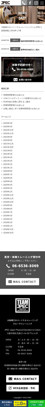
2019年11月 (8, 198)
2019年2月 (7, 222)
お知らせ (15, 40)
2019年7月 (7, 212)
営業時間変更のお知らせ (13, 95)
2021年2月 (7, 164)
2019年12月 (8, 195)
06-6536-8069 (25, 69)
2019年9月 (7, 205)
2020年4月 (7, 185)
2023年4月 (7, 127)
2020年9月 (7, 171)
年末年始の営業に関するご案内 (16, 102)
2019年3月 (7, 219)
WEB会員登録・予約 (24, 388)
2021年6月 (7, 151)
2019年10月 (8, 202)
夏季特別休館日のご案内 (30, 50)
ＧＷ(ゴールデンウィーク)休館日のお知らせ (22, 98)
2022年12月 (8, 130)
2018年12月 (8, 229)
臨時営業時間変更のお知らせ (32, 41)
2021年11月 (8, 144)
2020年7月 (7, 174)
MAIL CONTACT (24, 281)
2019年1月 (7, 226)
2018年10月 (8, 233)
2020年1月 (7, 192)
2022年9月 (7, 137)
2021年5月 (7, 154)
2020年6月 (7, 178)
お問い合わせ (25, 79)
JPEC (29, 398)
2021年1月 (7, 168)
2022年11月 (8, 133)
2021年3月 (7, 161)
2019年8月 (7, 209)
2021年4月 (7, 157)
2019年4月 (7, 216)
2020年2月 (7, 188)
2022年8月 (7, 140)
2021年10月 (8, 147)
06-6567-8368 (25, 354)
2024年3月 (7, 123)
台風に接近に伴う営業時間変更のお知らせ (21, 109)
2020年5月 (7, 181)
